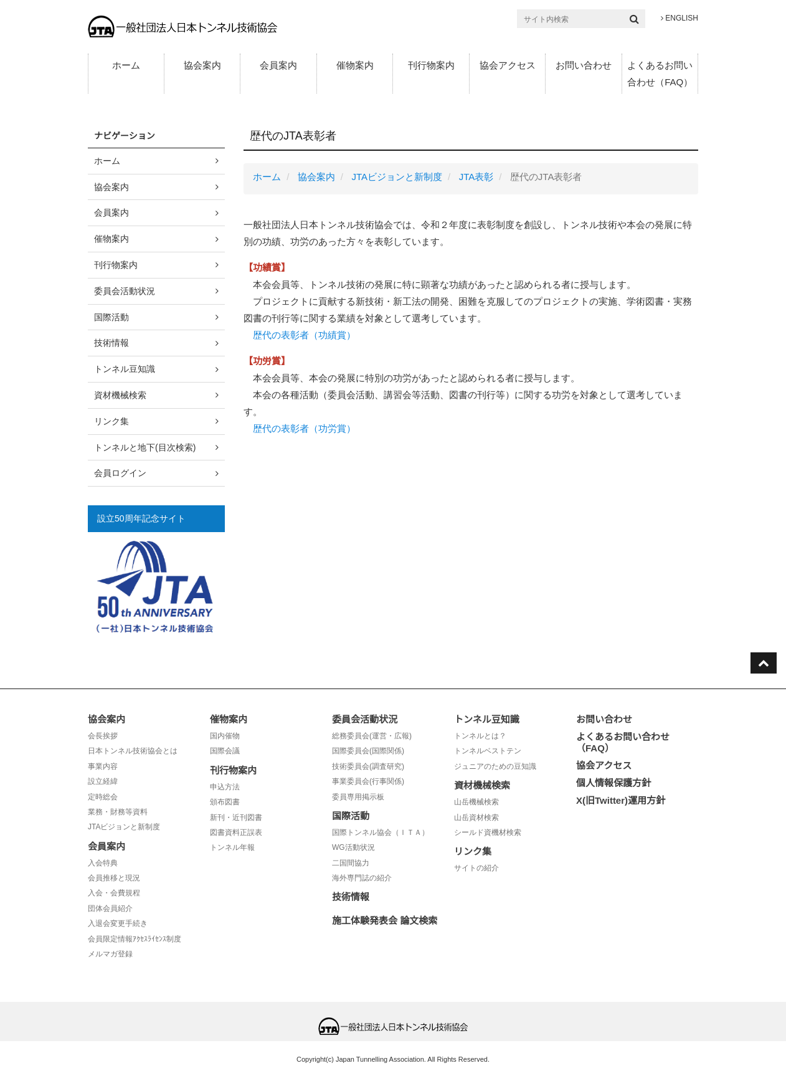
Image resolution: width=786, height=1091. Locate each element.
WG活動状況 (353, 847)
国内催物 (225, 735)
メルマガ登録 (110, 954)
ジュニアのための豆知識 (495, 766)
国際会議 (225, 750)
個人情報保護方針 (613, 783)
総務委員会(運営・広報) (372, 735)
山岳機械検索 (476, 802)
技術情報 (111, 343)
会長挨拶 (103, 735)
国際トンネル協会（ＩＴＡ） (380, 832)
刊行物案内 (431, 65)
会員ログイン (120, 473)
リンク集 (111, 421)
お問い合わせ (584, 65)
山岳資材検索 (476, 817)
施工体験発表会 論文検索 (384, 920)
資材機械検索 (120, 395)
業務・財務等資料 (118, 812)
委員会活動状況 (124, 291)
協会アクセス (508, 65)
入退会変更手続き (118, 923)
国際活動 (111, 317)
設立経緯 (103, 781)
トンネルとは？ (480, 735)
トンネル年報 (232, 847)
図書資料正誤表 (236, 832)
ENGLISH (679, 18)
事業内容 (103, 766)
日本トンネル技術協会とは (133, 750)
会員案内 (278, 65)
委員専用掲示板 (358, 797)
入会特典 (103, 863)
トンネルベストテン (487, 750)
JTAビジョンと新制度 (396, 176)
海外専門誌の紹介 (362, 878)
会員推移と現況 (114, 878)
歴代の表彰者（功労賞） (304, 428)
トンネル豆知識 (124, 369)
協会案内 (202, 65)
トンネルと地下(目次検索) (145, 447)
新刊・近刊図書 (236, 817)
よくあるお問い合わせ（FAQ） (660, 73)
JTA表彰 (476, 176)
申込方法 (225, 787)
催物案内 (355, 65)
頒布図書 (225, 802)
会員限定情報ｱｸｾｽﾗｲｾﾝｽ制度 (134, 939)
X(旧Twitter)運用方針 (620, 800)
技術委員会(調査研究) (368, 766)
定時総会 (103, 797)
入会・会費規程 (114, 893)
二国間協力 (350, 863)
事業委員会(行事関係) (368, 781)
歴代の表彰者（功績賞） (304, 335)
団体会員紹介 (110, 908)
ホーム (126, 65)
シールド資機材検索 (487, 832)
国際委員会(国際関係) (368, 750)
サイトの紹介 (476, 868)
